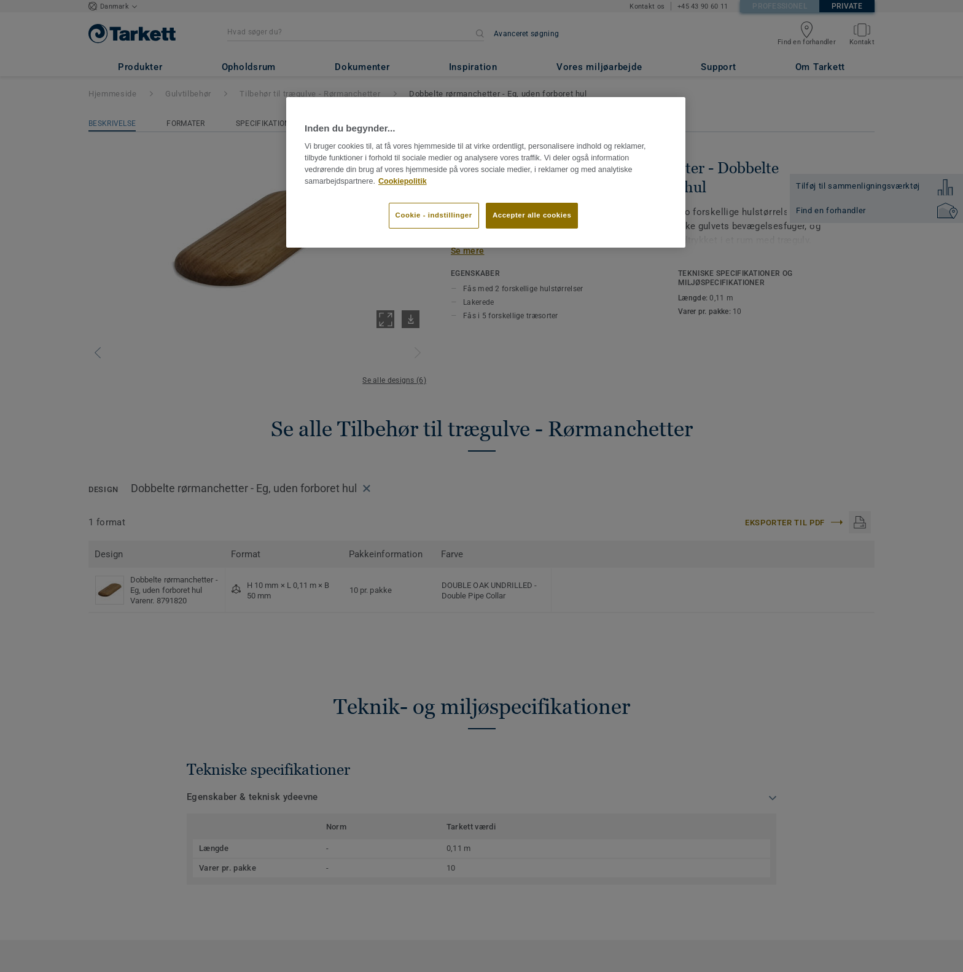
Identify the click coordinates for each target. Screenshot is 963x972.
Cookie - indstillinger (434, 215)
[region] (485, 172)
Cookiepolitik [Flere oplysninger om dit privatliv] (402, 181)
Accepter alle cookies (532, 215)
